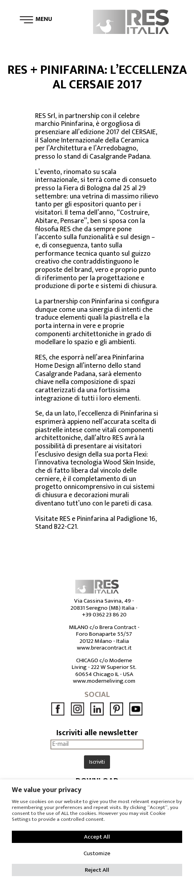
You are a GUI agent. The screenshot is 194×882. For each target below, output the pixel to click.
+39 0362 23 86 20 (104, 615)
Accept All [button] (97, 837)
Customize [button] (97, 853)
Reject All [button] (97, 870)
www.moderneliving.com (104, 681)
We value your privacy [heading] (46, 790)
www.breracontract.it (104, 648)
